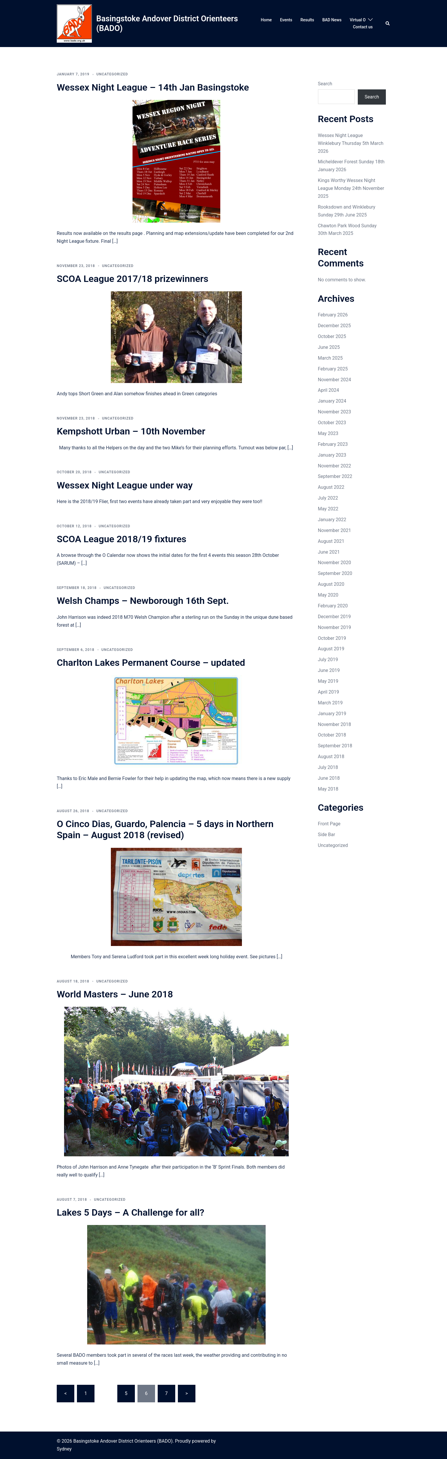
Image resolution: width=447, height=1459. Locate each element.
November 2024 (334, 379)
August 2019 (331, 648)
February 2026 (333, 315)
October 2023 (332, 422)
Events (286, 20)
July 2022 (328, 498)
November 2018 (334, 724)
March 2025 (330, 358)
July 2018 (328, 767)
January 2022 (332, 519)
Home (266, 20)
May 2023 (328, 433)
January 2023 (332, 455)
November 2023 (334, 412)
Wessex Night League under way (125, 485)
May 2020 (328, 595)
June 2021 (329, 552)
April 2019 (328, 692)
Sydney (64, 1449)
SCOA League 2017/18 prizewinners (132, 278)
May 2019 (328, 681)
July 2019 (328, 659)
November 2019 (334, 627)
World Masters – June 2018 (115, 994)
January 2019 (332, 713)
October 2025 (332, 336)
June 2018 (329, 778)
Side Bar (326, 834)
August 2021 (331, 541)
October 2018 (332, 735)
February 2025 (333, 369)
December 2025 (334, 325)
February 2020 (333, 606)
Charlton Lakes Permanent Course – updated (151, 662)
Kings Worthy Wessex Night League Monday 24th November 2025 (351, 188)
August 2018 (331, 756)
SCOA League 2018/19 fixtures (121, 539)
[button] (388, 23)
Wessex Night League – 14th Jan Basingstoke (153, 87)
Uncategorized (333, 845)
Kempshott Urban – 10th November (131, 431)
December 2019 (334, 616)
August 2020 (331, 584)
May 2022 (328, 509)
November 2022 (334, 466)
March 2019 (330, 703)
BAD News (332, 20)
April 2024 (328, 390)
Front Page (329, 823)
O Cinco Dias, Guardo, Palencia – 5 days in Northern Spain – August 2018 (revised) (165, 829)
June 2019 (329, 670)
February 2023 (333, 444)
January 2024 (332, 401)
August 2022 (331, 487)
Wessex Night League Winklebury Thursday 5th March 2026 (351, 143)
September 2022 (335, 476)
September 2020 (335, 573)
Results (307, 20)
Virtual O (358, 20)
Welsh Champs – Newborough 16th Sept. (143, 600)
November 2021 (334, 530)
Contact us (363, 27)
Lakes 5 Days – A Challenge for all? (130, 1212)
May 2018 (328, 789)
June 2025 (329, 347)
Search (325, 83)
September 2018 (335, 745)
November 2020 (334, 562)
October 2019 (332, 638)
